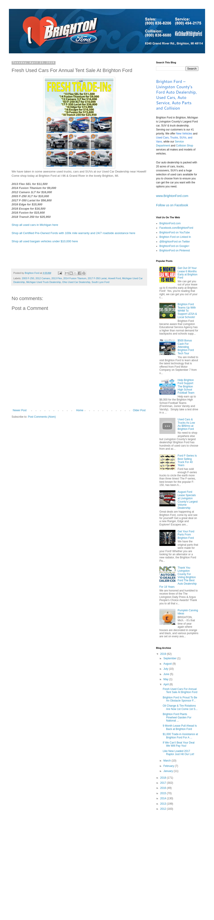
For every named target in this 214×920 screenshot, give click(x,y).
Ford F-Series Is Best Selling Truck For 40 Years (187, 460)
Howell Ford (114, 278)
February (169, 766)
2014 (163, 798)
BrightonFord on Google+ (174, 246)
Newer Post (20, 410)
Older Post (139, 410)
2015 (163, 793)
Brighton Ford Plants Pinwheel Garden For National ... (177, 717)
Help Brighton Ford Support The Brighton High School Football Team (186, 387)
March (167, 760)
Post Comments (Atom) (42, 416)
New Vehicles (184, 133)
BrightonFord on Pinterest (174, 250)
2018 (163, 777)
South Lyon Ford (100, 282)
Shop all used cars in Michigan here (35, 224)
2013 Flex (56, 278)
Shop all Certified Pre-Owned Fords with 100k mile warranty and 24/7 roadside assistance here (73, 233)
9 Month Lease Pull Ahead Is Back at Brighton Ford (180, 727)
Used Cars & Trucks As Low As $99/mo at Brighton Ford (186, 424)
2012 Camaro (42, 278)
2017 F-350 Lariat (97, 278)
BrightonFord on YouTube (174, 232)
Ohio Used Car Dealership (76, 282)
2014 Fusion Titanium (74, 278)
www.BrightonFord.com (172, 196)
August (168, 663)
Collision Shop (184, 145)
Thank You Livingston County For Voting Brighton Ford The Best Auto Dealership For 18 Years (178, 577)
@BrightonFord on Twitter (174, 241)
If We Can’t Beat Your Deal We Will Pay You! (179, 744)
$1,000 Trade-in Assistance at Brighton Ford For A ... (180, 736)
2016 (163, 788)
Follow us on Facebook (172, 205)
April (166, 684)
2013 (163, 803)
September (170, 658)
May (166, 679)
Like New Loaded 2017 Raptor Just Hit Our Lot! (178, 753)
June (166, 674)
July (166, 668)
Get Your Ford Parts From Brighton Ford (186, 534)
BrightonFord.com (170, 223)
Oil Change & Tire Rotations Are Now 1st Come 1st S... (180, 707)
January (168, 771)
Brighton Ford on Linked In (175, 237)
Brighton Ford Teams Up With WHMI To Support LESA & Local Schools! (187, 311)
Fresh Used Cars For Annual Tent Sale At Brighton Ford (180, 690)
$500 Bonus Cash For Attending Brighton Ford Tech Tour (186, 347)
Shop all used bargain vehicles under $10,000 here (45, 241)
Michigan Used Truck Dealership (43, 282)
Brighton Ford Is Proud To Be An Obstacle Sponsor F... (180, 699)
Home (79, 410)
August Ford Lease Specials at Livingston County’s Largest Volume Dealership (188, 499)
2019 (163, 653)
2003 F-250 (28, 278)
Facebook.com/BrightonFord (176, 227)
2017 (163, 782)
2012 (163, 808)
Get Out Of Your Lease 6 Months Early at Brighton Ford (188, 273)
